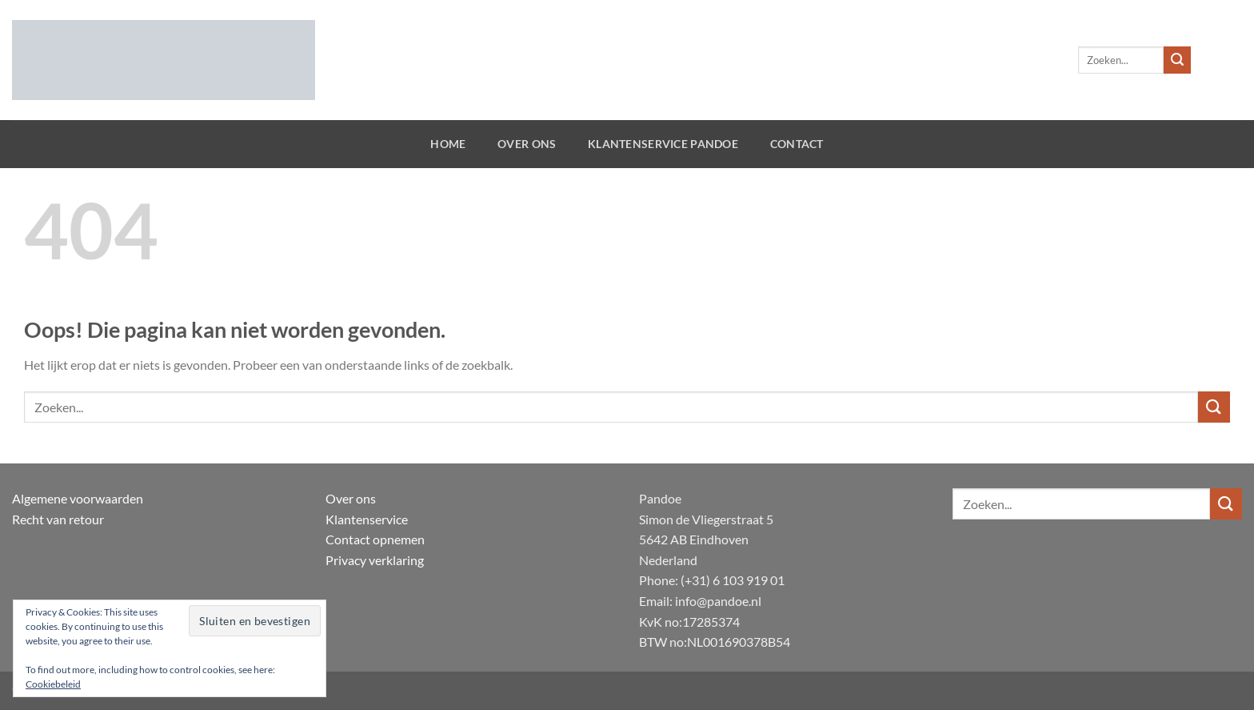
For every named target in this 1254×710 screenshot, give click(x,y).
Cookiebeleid (53, 684)
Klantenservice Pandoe (663, 143)
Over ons (526, 143)
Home (447, 143)
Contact (797, 143)
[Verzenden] (1177, 60)
